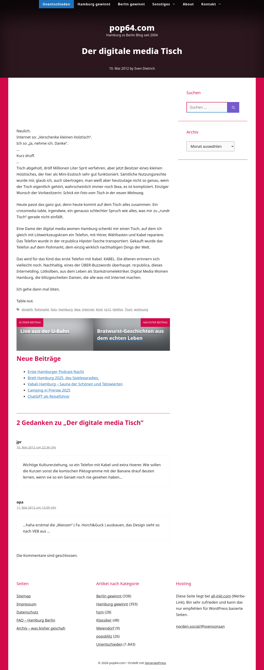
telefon (118, 309)
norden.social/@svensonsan (200, 626)
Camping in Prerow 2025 (49, 390)
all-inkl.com (221, 596)
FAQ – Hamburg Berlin (35, 620)
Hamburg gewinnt (94, 4)
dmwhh (27, 309)
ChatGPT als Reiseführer (49, 396)
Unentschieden (56, 4)
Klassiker (104, 620)
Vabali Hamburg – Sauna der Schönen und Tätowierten (75, 383)
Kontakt (213, 4)
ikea (77, 309)
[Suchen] (233, 107)
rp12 (107, 309)
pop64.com (132, 27)
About (188, 4)
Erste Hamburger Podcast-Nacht (56, 371)
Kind (99, 309)
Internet (88, 309)
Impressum (26, 604)
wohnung (141, 309)
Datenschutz (27, 612)
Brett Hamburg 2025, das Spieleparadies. (63, 377)
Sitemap (23, 596)
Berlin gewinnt (131, 4)
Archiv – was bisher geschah (40, 628)
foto (54, 309)
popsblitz (104, 636)
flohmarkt (41, 309)
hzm (100, 612)
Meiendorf (105, 628)
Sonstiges (165, 4)
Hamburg (65, 309)
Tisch (128, 309)
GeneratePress (155, 663)
